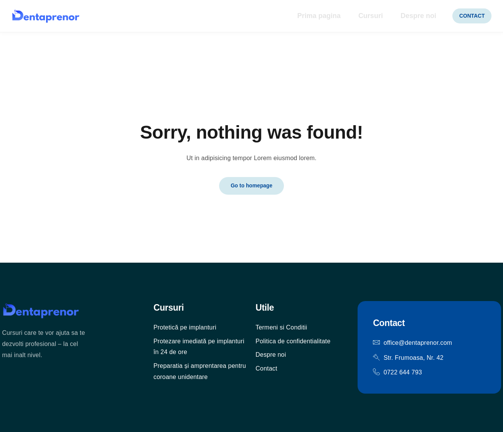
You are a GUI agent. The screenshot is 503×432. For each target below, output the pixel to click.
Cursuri (362, 16)
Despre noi (411, 16)
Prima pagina (308, 16)
